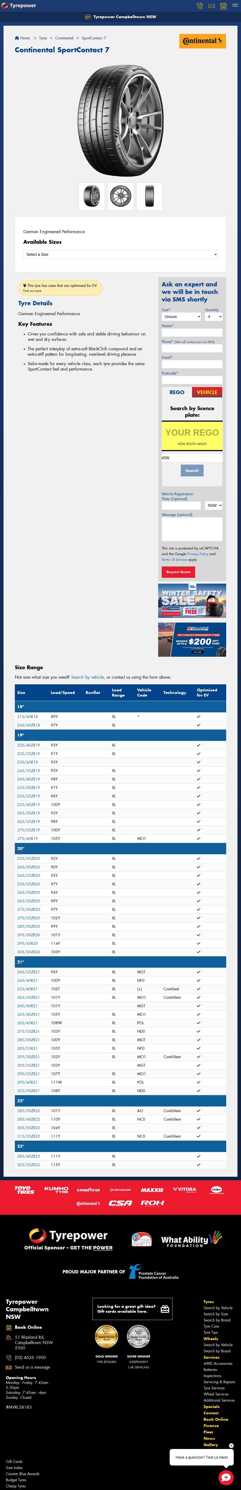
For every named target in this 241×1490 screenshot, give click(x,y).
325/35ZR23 (28, 1164)
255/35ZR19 (28, 796)
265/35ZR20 (28, 901)
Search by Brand (217, 1320)
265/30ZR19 (28, 813)
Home (22, 38)
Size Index (14, 1467)
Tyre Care (211, 1326)
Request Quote (178, 572)
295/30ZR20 (28, 935)
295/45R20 (27, 943)
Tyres (209, 1301)
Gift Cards (14, 1461)
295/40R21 (27, 1082)
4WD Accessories (218, 1363)
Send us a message (32, 1367)
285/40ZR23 (28, 1156)
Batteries (210, 1369)
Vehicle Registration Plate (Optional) (177, 496)
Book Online (216, 1419)
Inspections (212, 1375)
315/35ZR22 (28, 1136)
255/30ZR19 (28, 787)
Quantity (212, 309)
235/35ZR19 (28, 753)
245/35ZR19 (28, 770)
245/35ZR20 (28, 875)
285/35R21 (27, 1048)
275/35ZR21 (28, 1031)
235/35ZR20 (28, 858)
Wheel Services (216, 1394)
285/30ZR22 (28, 1110)
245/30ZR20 (28, 867)
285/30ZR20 (28, 926)
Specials (212, 1406)
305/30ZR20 (28, 951)
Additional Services (219, 1400)
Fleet (208, 1432)
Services (212, 1357)
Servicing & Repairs (219, 1381)
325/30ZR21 (28, 1090)
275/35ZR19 (28, 830)
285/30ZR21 (28, 1039)
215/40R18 (27, 716)
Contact (211, 1413)
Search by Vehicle (218, 1307)
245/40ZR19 (28, 779)
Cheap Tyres (16, 1486)
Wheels (211, 1338)
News (209, 1438)
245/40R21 (27, 980)
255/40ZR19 (28, 804)
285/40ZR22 (28, 1119)
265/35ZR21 (28, 997)
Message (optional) (177, 514)
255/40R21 (27, 988)
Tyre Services (214, 1388)
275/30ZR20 (28, 909)
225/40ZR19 (28, 745)
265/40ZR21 (28, 1014)
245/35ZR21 (28, 972)
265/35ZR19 (28, 821)
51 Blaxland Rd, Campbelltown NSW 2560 (34, 1343)
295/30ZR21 (28, 1056)
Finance (211, 1425)
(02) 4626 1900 (30, 1357)
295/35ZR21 (28, 1065)
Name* (168, 325)
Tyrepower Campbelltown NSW (120, 17)
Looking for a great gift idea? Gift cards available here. (133, 1309)
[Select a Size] (120, 254)
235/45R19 (27, 762)
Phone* (188, 341)
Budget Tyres (16, 1480)
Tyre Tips (211, 1332)
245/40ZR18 (28, 725)
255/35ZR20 (28, 884)
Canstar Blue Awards (22, 1473)
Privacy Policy (197, 554)
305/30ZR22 (28, 1127)
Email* (167, 357)
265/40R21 (27, 1005)
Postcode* (170, 373)
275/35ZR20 (28, 918)
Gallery (211, 1444)
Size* (166, 309)
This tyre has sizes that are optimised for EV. (60, 288)
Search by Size (216, 1314)
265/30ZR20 (28, 892)
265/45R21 (27, 1022)
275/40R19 (27, 838)
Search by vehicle (87, 677)
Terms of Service (174, 559)
